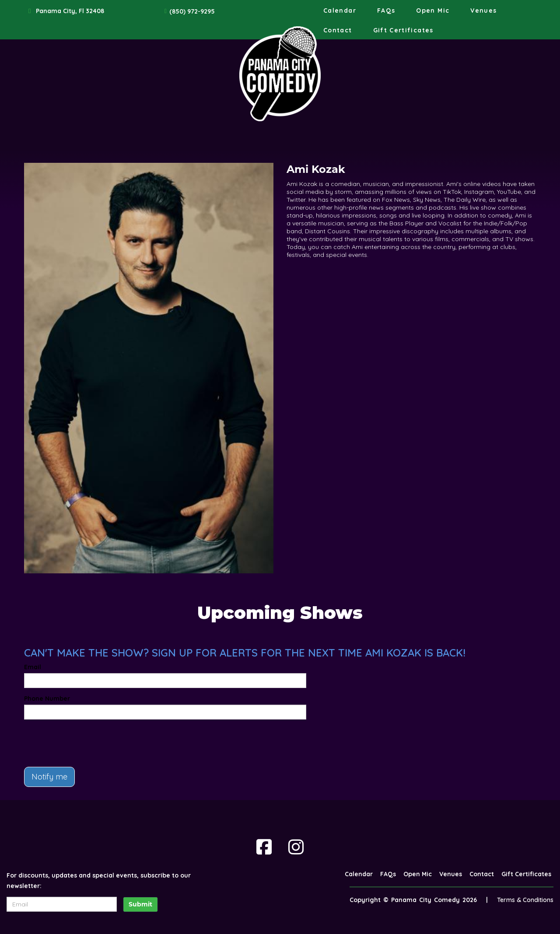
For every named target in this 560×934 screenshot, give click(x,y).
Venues (483, 10)
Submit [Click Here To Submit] (140, 904)
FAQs (386, 10)
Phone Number (47, 698)
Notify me (49, 777)
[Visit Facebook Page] (264, 847)
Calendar (339, 10)
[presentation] (90, 743)
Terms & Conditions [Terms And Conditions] (525, 900)
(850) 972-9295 (192, 11)
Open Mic (432, 10)
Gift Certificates (403, 30)
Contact (337, 30)
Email (32, 667)
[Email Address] (62, 904)
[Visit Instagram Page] (296, 847)
